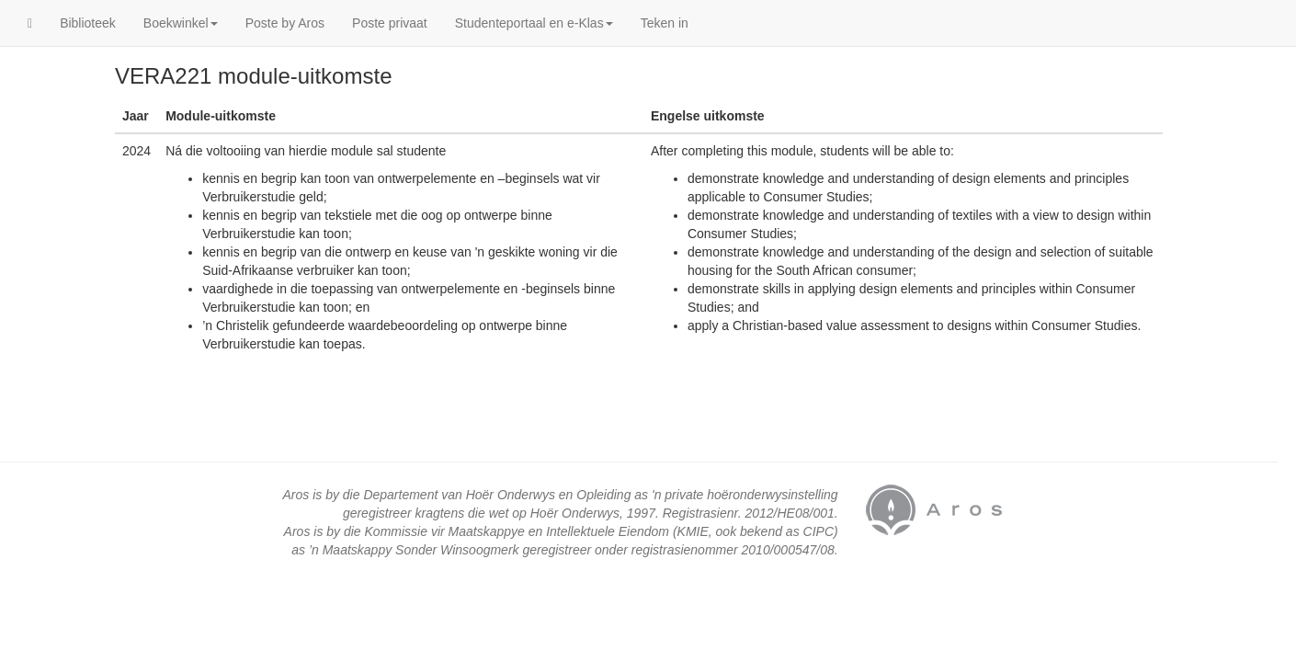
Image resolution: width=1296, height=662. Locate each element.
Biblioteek (88, 23)
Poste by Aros (284, 23)
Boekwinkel (180, 23)
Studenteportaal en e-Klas (534, 23)
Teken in (664, 23)
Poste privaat (389, 23)
